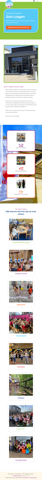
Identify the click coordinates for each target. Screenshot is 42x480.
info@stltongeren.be (17, 475)
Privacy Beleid (25, 477)
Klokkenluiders (33, 477)
